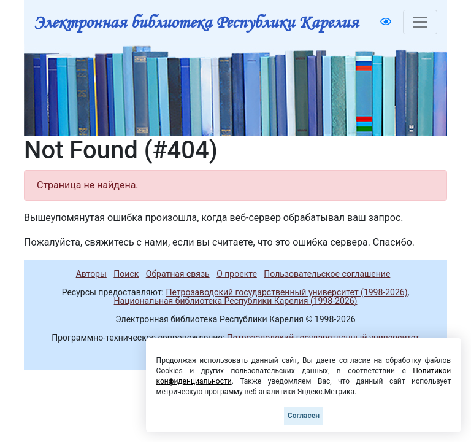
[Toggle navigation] (420, 22)
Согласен (304, 415)
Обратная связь (178, 274)
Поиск (126, 274)
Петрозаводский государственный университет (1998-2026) (286, 292)
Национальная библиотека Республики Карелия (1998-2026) (236, 301)
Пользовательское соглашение (327, 274)
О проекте (236, 274)
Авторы (91, 274)
